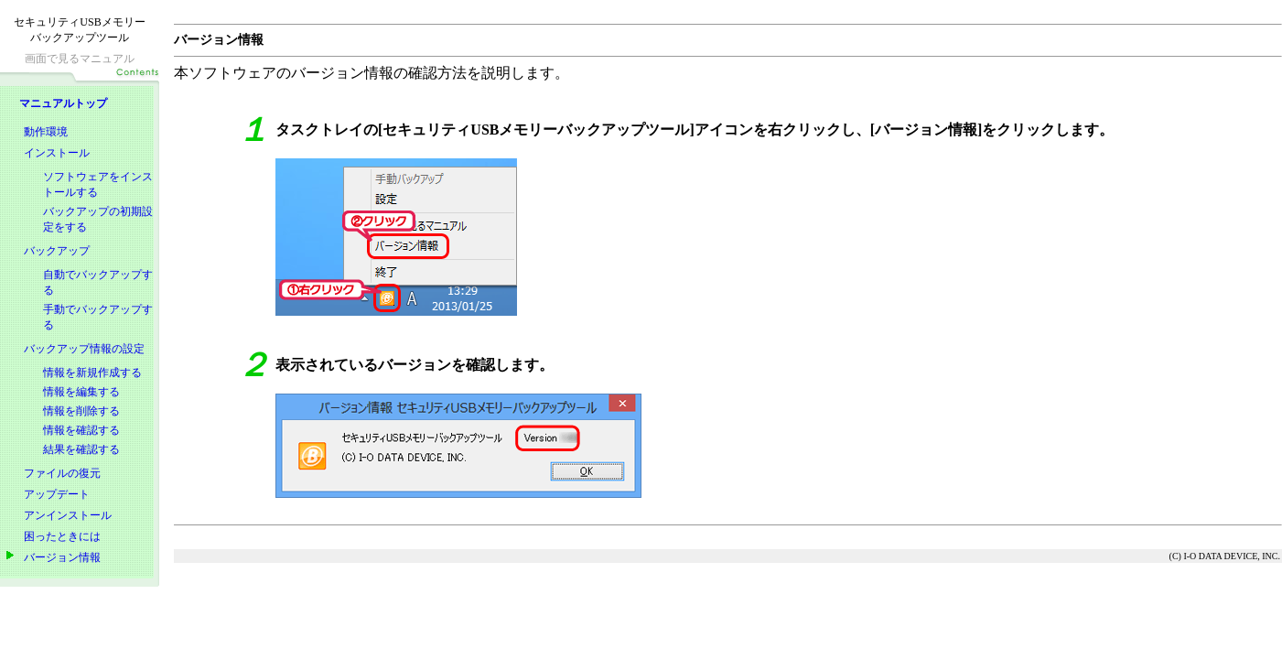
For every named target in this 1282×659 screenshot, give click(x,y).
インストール (57, 152)
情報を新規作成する (92, 372)
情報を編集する (81, 391)
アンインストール (68, 515)
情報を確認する (81, 430)
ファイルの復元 (62, 473)
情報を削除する (81, 411)
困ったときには (62, 536)
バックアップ (57, 250)
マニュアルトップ (63, 103)
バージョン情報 (62, 557)
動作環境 (46, 131)
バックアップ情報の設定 (84, 348)
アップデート (57, 494)
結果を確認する (81, 449)
